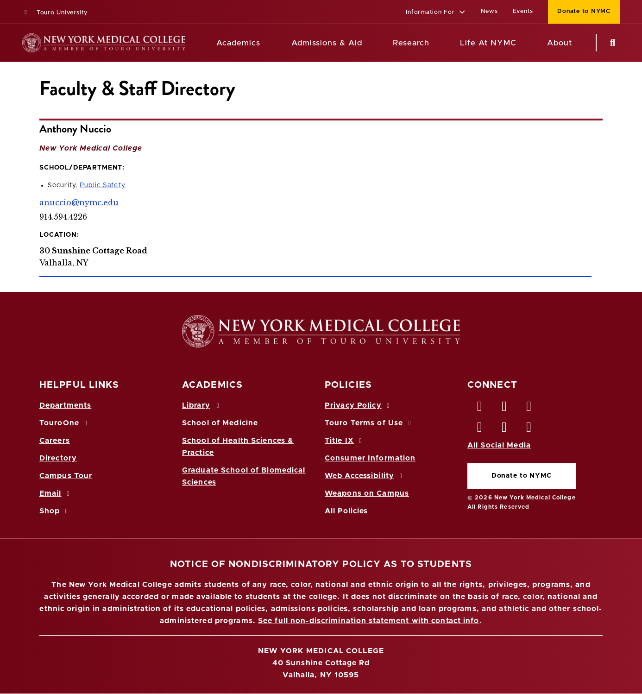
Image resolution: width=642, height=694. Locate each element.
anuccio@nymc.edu (79, 202)
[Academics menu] (266, 43)
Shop (55, 511)
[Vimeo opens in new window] (504, 429)
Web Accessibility (365, 475)
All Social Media (499, 445)
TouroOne (64, 423)
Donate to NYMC (521, 476)
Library (202, 405)
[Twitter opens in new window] (504, 408)
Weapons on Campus (367, 493)
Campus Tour (65, 475)
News (489, 11)
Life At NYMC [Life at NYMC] (488, 43)
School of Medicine (220, 423)
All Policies (346, 511)
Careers (54, 440)
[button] (436, 13)
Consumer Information (370, 458)
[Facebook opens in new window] (480, 408)
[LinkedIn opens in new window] (529, 408)
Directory (58, 458)
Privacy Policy (358, 405)
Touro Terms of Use (369, 423)
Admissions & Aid (326, 43)
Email (55, 493)
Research (411, 43)
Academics (238, 43)
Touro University (55, 13)
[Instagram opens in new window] (480, 429)
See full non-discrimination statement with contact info (368, 621)
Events (523, 11)
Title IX (345, 440)
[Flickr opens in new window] (529, 429)
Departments (65, 405)
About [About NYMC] (559, 43)
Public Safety (103, 185)
